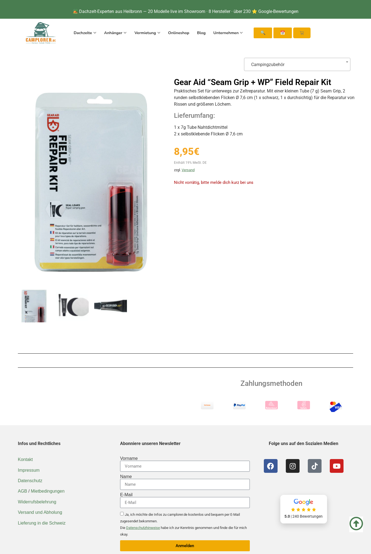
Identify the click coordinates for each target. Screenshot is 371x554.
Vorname (129, 458)
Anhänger (115, 33)
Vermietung (147, 33)
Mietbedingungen (48, 491)
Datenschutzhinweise (143, 528)
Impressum (29, 470)
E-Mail (126, 495)
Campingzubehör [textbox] (266, 64)
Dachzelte (85, 33)
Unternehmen (228, 33)
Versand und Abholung (40, 512)
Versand (188, 170)
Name (126, 476)
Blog (201, 33)
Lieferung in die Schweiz (41, 523)
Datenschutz (30, 480)
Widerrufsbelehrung (37, 502)
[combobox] (297, 64)
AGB (22, 491)
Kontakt (25, 459)
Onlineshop (178, 33)
